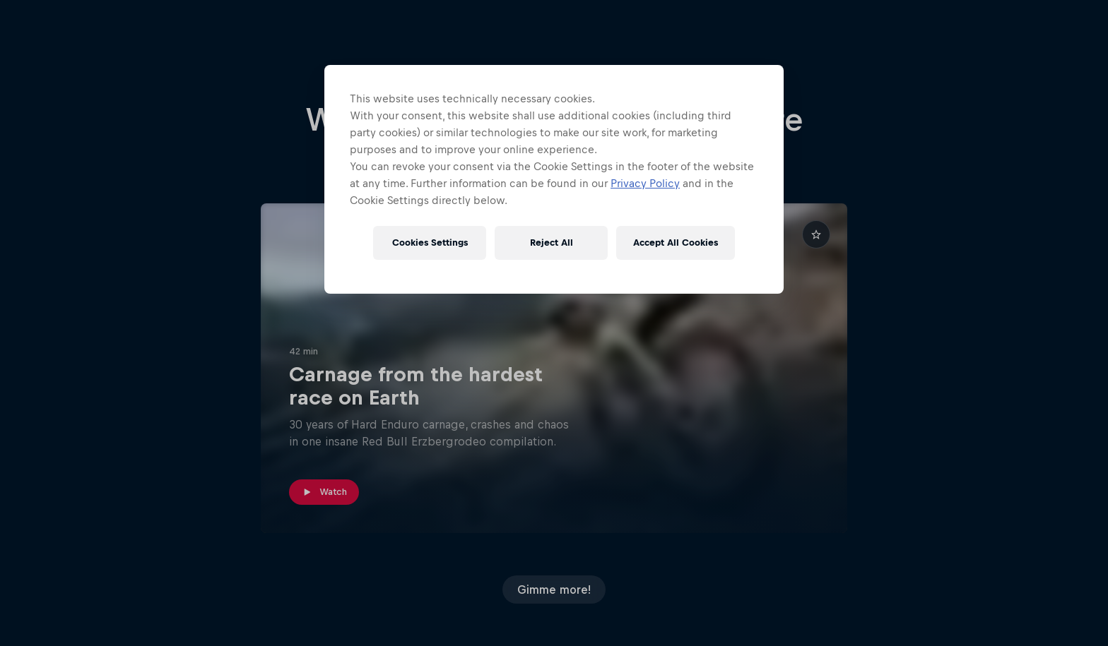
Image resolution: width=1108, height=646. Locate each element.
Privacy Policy (645, 183)
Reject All (551, 242)
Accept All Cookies (675, 242)
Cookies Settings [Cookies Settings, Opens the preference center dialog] (430, 242)
